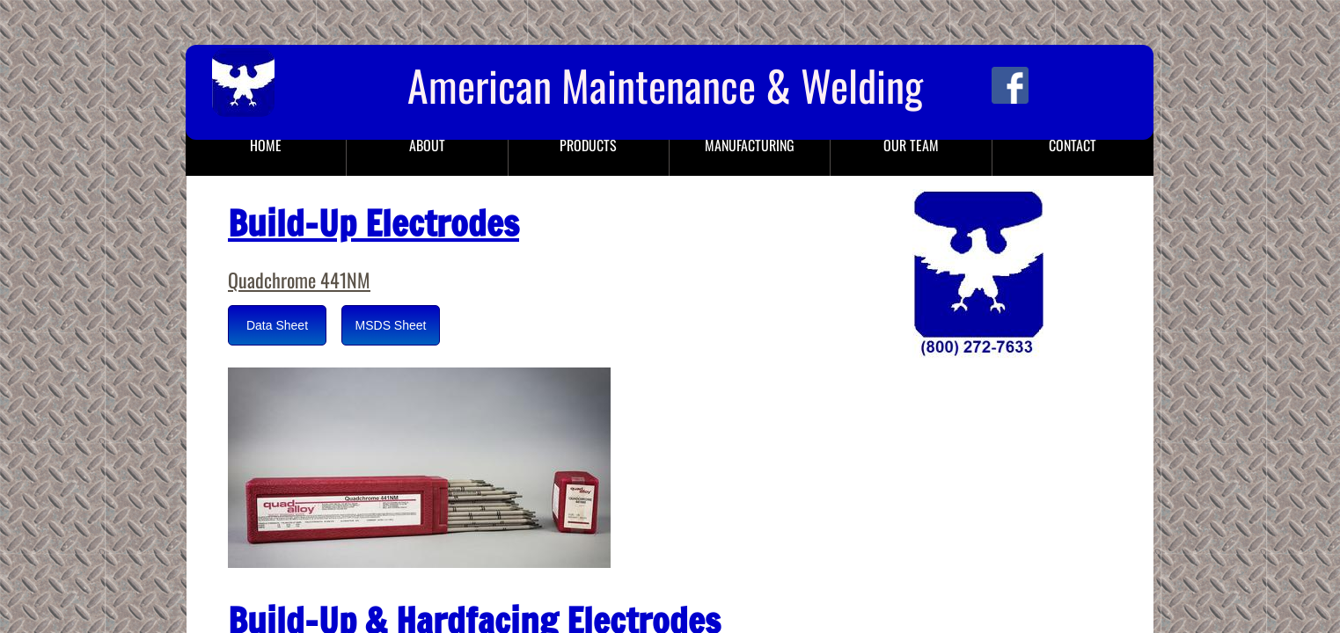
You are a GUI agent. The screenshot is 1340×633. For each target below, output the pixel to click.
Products (588, 145)
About (427, 145)
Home (266, 145)
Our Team (911, 145)
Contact (1072, 145)
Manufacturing (749, 145)
